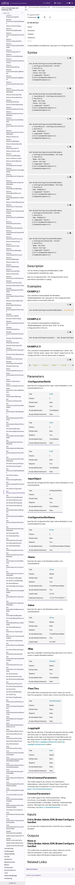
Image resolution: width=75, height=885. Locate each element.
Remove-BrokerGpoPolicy (14, 97)
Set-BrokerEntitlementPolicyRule (15, 522)
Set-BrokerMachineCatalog (14, 586)
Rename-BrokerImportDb (14, 345)
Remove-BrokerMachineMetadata (14, 187)
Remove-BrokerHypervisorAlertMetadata (14, 119)
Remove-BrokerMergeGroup (15, 202)
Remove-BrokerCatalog (13, 26)
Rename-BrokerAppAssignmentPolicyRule (14, 290)
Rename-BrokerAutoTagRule (12, 315)
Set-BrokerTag (11, 694)
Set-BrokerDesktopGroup (14, 505)
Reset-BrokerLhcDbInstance (13, 380)
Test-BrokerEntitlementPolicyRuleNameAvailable (15, 805)
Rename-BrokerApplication (14, 301)
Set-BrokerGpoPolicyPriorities (14, 539)
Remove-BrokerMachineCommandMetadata (15, 170)
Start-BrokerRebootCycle (14, 734)
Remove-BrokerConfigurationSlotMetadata (15, 45)
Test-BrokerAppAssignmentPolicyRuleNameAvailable (14, 759)
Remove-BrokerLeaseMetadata (13, 154)
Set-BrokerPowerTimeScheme (14, 630)
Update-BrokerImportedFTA (15, 836)
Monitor (6, 865)
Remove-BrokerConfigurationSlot (14, 40)
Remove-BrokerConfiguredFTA (13, 51)
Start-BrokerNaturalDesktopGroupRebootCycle (14, 724)
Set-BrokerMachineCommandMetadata (15, 590)
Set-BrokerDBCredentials (14, 503)
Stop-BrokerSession (12, 744)
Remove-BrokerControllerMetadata (14, 55)
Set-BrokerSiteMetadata (14, 692)
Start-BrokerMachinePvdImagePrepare (14, 718)
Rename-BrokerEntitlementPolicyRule (15, 333)
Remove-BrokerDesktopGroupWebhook (15, 77)
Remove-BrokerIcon (12, 137)
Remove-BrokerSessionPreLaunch (14, 254)
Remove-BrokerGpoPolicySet (12, 101)
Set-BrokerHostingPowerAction (14, 549)
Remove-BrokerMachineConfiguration (15, 176)
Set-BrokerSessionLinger (14, 676)
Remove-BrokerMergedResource (13, 192)
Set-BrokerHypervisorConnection (15, 567)
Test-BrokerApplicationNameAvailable (15, 777)
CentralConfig (8, 848)
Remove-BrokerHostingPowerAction (14, 108)
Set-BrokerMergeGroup (13, 627)
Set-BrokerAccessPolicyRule (14, 400)
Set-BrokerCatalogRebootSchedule (15, 484)
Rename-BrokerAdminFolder (15, 285)
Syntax (31, 27)
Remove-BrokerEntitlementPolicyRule (15, 83)
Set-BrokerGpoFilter (12, 533)
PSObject (52, 661)
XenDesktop (8, 878)
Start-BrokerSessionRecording (14, 737)
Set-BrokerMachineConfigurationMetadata (15, 603)
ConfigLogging (9, 851)
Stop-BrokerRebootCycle (14, 741)
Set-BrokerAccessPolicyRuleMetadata (15, 405)
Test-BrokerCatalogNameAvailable (15, 790)
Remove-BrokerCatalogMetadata (14, 29)
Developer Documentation (16, 3)
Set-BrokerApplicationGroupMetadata (15, 435)
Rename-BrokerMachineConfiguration (15, 349)
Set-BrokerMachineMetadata (14, 614)
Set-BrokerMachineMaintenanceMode (15, 609)
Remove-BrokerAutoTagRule (12, 16)
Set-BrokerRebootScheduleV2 (14, 653)
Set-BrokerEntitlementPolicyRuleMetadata (15, 528)
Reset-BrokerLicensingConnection (15, 385)
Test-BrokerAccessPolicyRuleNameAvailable (15, 752)
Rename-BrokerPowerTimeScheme (14, 358)
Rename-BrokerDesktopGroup (12, 328)
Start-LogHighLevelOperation (46, 742)
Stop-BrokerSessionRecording (14, 747)
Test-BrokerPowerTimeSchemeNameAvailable (15, 820)
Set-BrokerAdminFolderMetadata (15, 411)
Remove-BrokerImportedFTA (12, 147)
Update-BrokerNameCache (14, 843)
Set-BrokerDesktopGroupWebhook (15, 516)
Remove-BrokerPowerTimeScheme (14, 205)
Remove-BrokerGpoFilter (14, 95)
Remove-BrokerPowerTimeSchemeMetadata (15, 211)
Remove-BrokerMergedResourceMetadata (15, 197)
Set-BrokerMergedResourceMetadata (15, 622)
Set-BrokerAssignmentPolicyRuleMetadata (15, 459)
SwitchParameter (55, 701)
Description (32, 30)
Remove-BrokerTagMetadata (12, 265)
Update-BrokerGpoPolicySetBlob (14, 832)
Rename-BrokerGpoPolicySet (12, 342)
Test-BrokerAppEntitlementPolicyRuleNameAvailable (15, 765)
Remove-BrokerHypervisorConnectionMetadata (15, 132)
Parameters (32, 37)
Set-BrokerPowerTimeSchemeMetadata (15, 636)
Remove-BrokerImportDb (14, 144)
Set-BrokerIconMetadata (14, 578)
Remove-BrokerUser (12, 274)
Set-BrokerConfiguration (14, 488)
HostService (8, 859)
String (51, 530)
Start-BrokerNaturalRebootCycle (14, 730)
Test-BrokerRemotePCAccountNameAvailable (15, 826)
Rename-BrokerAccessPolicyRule (14, 282)
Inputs (31, 41)
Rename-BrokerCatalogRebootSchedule (15, 323)
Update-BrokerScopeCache (15, 845)
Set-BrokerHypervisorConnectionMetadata (15, 573)
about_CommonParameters (49, 807)
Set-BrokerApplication (13, 428)
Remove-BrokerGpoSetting (14, 104)
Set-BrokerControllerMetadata (14, 496)
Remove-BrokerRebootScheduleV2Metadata (15, 232)
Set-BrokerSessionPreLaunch (14, 683)
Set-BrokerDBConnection (14, 500)
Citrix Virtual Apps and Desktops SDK (39, 7)
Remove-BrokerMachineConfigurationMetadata (15, 182)
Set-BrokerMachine (12, 583)
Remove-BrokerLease (13, 151)
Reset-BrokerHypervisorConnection (15, 375)
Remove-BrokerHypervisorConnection (15, 126)
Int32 (51, 394)
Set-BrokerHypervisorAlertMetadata (14, 561)
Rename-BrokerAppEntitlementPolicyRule (15, 296)
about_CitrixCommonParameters (39, 789)
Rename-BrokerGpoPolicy (14, 338)
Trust (6, 873)
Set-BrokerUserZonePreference (15, 701)
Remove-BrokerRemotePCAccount (14, 238)
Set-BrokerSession (12, 674)
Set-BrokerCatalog (12, 475)
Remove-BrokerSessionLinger (12, 245)
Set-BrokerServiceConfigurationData (15, 669)
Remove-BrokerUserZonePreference (15, 277)
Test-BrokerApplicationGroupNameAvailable (14, 771)
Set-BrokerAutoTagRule (13, 466)
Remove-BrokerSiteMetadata (12, 258)
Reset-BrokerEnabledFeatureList (14, 369)
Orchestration (8, 867)
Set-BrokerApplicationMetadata (15, 447)
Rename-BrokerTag (12, 366)
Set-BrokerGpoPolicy (12, 536)
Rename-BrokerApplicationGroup (13, 304)
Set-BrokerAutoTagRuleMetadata (15, 470)
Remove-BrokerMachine (13, 161)
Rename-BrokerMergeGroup (15, 354)
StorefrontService (10, 870)
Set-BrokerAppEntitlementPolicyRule (15, 424)
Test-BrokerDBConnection (14, 794)
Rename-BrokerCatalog (13, 318)
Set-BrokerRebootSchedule (15, 649)
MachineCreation (9, 862)
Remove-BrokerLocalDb (13, 158)
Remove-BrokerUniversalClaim (13, 270)
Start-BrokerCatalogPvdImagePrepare (15, 706)
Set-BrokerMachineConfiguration (15, 596)
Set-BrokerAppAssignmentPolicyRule (14, 417)
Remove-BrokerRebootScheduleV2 (14, 227)
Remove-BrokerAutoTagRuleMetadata (15, 21)
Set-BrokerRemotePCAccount (14, 664)
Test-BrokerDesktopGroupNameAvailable (14, 799)
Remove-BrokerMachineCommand (14, 164)
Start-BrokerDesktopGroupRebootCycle (15, 712)
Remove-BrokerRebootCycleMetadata (15, 217)
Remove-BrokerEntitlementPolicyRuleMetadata (15, 90)
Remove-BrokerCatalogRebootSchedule (15, 34)
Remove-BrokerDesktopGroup (12, 66)
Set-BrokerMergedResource (15, 618)
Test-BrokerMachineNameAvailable (15, 814)
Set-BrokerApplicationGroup (15, 431)
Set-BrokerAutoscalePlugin (14, 463)
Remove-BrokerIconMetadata (12, 140)
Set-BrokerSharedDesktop (14, 686)
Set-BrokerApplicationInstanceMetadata (14, 442)
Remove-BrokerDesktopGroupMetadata (14, 71)
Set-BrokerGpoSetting (13, 546)
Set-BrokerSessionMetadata (15, 679)
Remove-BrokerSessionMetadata (13, 249)
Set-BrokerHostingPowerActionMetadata (14, 554)
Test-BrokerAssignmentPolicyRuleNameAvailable (15, 783)
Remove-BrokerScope (13, 241)
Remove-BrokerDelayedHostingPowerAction (15, 60)
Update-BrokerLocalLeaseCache (14, 839)
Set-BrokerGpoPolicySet (14, 543)
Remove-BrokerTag (12, 262)
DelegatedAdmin (9, 854)
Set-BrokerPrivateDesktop (14, 640)
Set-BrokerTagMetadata (14, 697)
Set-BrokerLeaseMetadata (14, 580)
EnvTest (6, 856)
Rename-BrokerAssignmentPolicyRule (15, 309)
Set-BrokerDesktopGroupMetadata (14, 510)
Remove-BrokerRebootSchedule (13, 222)
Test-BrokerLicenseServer (14, 810)
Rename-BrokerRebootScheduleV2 (14, 362)
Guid (51, 750)
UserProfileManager (10, 875)
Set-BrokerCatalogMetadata (14, 478)
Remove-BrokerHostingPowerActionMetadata (14, 113)
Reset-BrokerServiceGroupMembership (15, 390)
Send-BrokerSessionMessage (13, 395)
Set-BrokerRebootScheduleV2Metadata (15, 658)
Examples (32, 34)
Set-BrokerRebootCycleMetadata (15, 645)
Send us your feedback (33, 875)
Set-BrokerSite (11, 689)
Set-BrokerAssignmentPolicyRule (15, 452)
